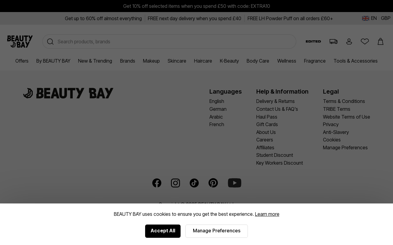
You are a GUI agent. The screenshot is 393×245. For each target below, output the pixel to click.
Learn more (267, 214)
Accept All (163, 231)
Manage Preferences (216, 231)
